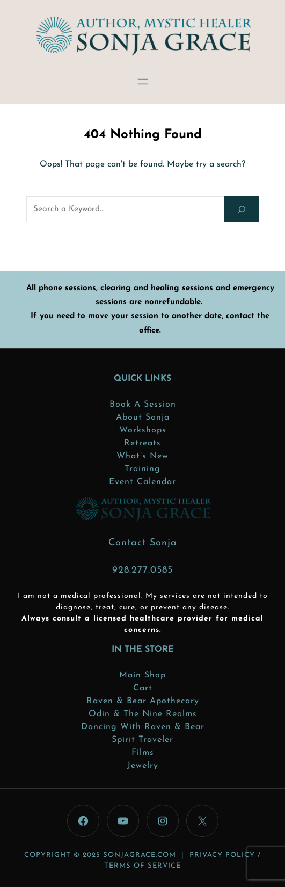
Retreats (142, 443)
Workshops (142, 430)
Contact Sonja (142, 543)
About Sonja (143, 417)
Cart (142, 688)
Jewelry (142, 765)
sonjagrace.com (139, 855)
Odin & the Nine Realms (143, 714)
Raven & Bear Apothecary (142, 701)
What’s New (142, 456)
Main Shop (142, 675)
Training (142, 469)
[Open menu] (142, 81)
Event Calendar (142, 482)
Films (142, 752)
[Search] (241, 209)
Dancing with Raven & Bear (142, 727)
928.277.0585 (142, 570)
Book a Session (142, 404)
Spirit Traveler (142, 739)
